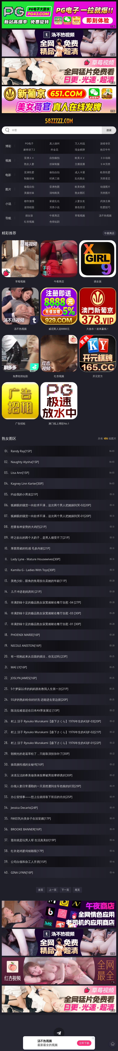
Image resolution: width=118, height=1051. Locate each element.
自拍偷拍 (54, 158)
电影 (8, 175)
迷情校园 (29, 207)
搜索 (109, 130)
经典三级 (54, 178)
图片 (8, 189)
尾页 (77, 889)
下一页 (65, 889)
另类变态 (105, 178)
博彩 (8, 146)
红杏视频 (29, 221)
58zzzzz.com (59, 121)
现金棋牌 (80, 149)
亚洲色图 (54, 186)
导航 (8, 218)
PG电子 (29, 143)
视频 (8, 160)
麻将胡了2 (29, 149)
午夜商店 (54, 215)
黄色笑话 (80, 207)
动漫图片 (105, 186)
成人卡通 (80, 172)
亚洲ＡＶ (29, 158)
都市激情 (29, 201)
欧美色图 (80, 186)
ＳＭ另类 (105, 164)
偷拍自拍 (54, 172)
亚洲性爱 (29, 172)
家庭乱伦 (54, 201)
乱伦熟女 (80, 178)
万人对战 (80, 143)
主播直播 (80, 164)
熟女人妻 (29, 164)
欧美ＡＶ (80, 158)
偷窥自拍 (29, 186)
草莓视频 (80, 215)
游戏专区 (105, 143)
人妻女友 (80, 201)
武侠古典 (105, 201)
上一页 (52, 889)
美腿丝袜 (29, 192)
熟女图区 (80, 192)
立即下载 (84, 1043)
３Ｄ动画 (105, 158)
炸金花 (54, 149)
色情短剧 (54, 221)
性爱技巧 (105, 207)
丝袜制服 (54, 164)
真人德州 (54, 143)
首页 (40, 889)
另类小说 (54, 207)
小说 (8, 204)
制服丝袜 (29, 178)
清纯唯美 (54, 192)
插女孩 (29, 215)
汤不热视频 (105, 215)
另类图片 (105, 192)
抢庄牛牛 (105, 149)
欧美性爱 (105, 172)
